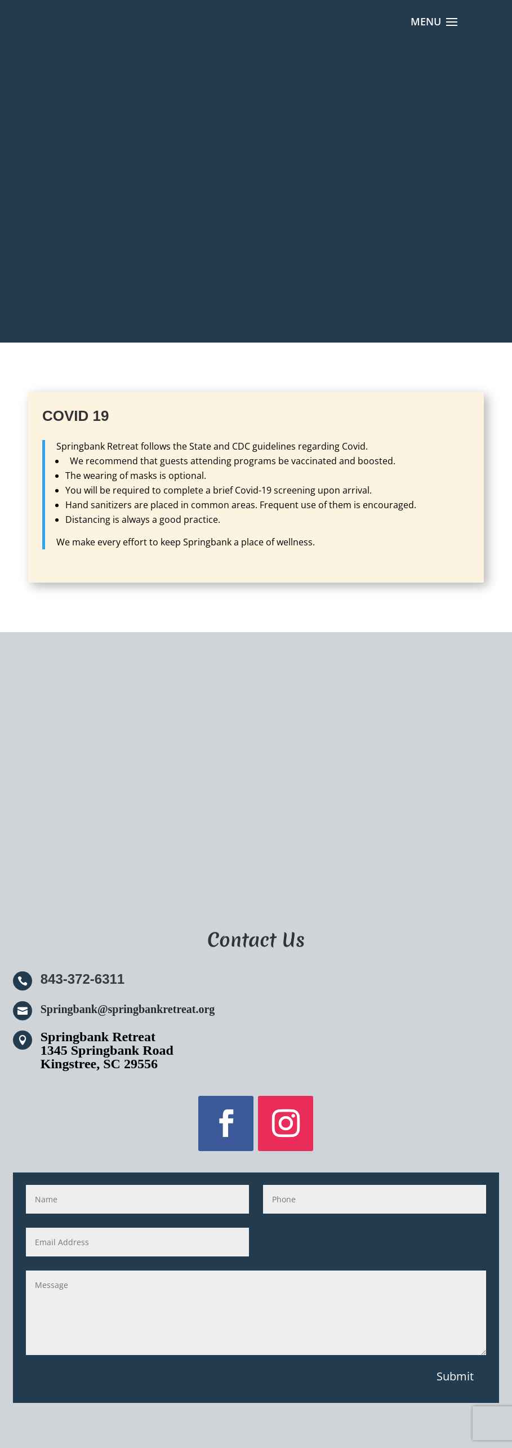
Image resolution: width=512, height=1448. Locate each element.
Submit (455, 1376)
